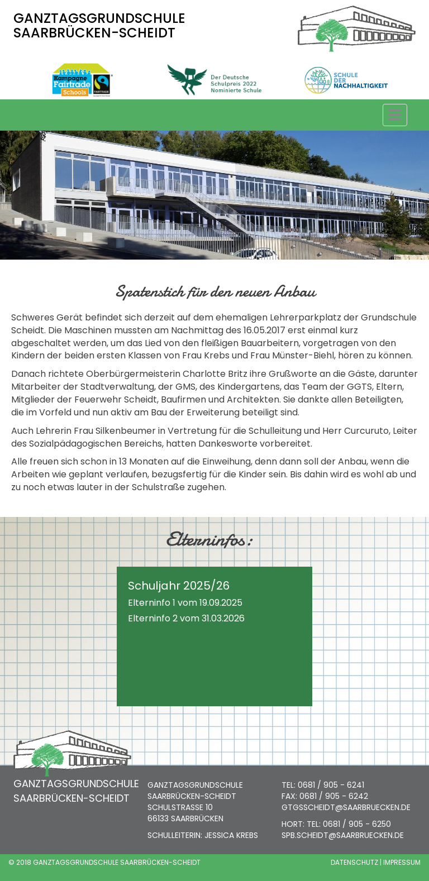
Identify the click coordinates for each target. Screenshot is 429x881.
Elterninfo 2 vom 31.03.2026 (186, 618)
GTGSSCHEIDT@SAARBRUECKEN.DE (346, 807)
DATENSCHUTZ (354, 862)
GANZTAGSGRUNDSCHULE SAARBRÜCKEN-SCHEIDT (99, 25)
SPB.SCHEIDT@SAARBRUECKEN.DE (343, 835)
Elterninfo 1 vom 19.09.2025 (185, 602)
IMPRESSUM (402, 862)
